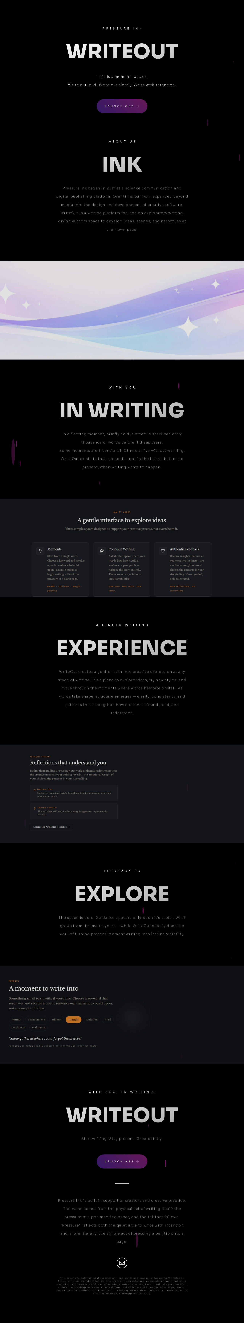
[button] (122, 106)
